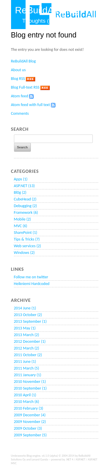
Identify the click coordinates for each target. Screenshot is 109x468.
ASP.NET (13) (24, 185)
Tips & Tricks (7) (27, 239)
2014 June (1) (25, 308)
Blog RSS (18, 78)
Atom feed (19, 96)
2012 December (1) (30, 341)
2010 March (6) (26, 401)
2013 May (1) (25, 328)
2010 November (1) (30, 381)
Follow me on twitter (31, 277)
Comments (20, 113)
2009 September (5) (30, 435)
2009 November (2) (30, 421)
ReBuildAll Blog (23, 61)
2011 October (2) (28, 354)
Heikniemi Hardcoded (32, 283)
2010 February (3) (28, 408)
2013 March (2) (26, 334)
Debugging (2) (25, 205)
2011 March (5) (26, 368)
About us (18, 69)
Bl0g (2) (20, 192)
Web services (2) (27, 245)
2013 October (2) (28, 314)
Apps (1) (21, 179)
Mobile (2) (22, 219)
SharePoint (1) (25, 232)
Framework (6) (26, 212)
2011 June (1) (25, 361)
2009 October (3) (28, 428)
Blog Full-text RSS (25, 87)
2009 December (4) (30, 415)
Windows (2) (24, 252)
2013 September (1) (30, 321)
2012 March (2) (26, 348)
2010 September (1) (30, 388)
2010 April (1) (25, 394)
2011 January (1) (27, 374)
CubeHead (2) (25, 199)
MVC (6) (20, 225)
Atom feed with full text (30, 104)
